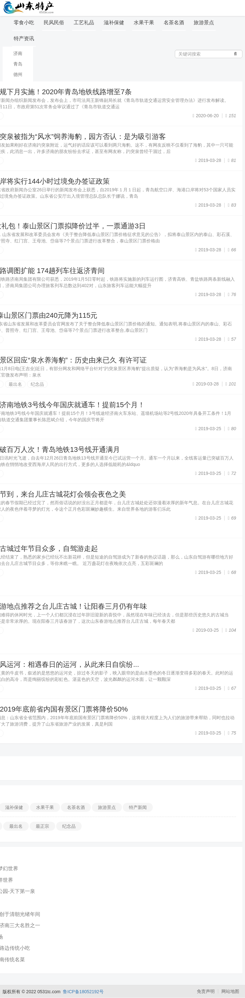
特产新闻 (138, 807)
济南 (17, 53)
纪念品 (37, 384)
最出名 (15, 384)
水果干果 (144, 22)
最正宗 (42, 826)
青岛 (17, 63)
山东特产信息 (30, 7)
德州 (17, 74)
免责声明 (206, 991)
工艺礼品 (84, 22)
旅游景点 (204, 22)
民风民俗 (54, 22)
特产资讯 (24, 38)
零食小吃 (24, 22)
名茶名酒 (174, 22)
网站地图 (230, 991)
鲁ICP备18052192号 (83, 991)
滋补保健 (114, 22)
